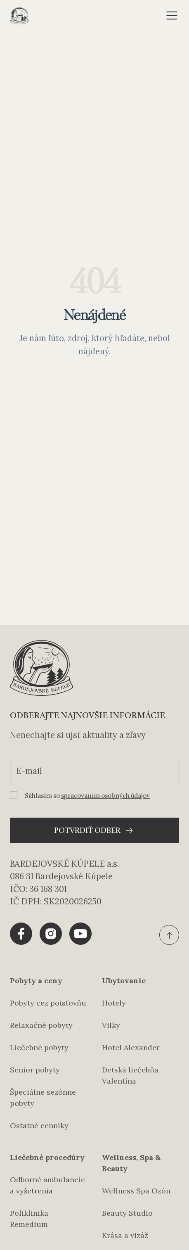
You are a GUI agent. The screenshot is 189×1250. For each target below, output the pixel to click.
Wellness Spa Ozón (136, 1190)
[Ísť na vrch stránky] (169, 935)
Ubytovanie (124, 980)
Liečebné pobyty (39, 1047)
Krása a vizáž (125, 1235)
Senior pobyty (35, 1069)
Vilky (111, 1025)
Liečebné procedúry (47, 1157)
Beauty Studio (127, 1213)
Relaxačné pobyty (41, 1025)
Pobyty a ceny (36, 980)
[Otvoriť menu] (172, 15)
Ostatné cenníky (39, 1125)
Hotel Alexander (131, 1047)
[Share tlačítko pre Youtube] (80, 934)
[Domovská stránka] (19, 15)
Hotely (114, 1003)
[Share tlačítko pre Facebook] (21, 934)
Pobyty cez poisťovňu (48, 1003)
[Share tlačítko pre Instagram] (51, 934)
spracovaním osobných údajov (105, 796)
